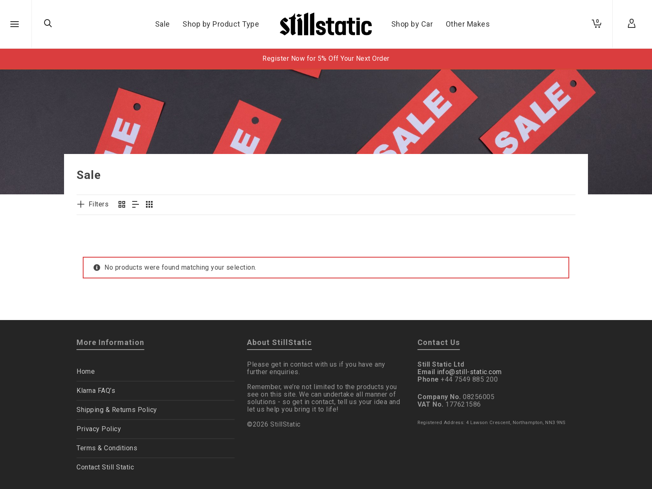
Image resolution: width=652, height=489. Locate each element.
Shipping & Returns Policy (117, 410)
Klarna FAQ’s (96, 391)
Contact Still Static (105, 467)
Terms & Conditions (107, 448)
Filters (99, 204)
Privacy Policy (99, 429)
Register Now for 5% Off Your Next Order (326, 58)
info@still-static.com (469, 372)
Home (86, 371)
